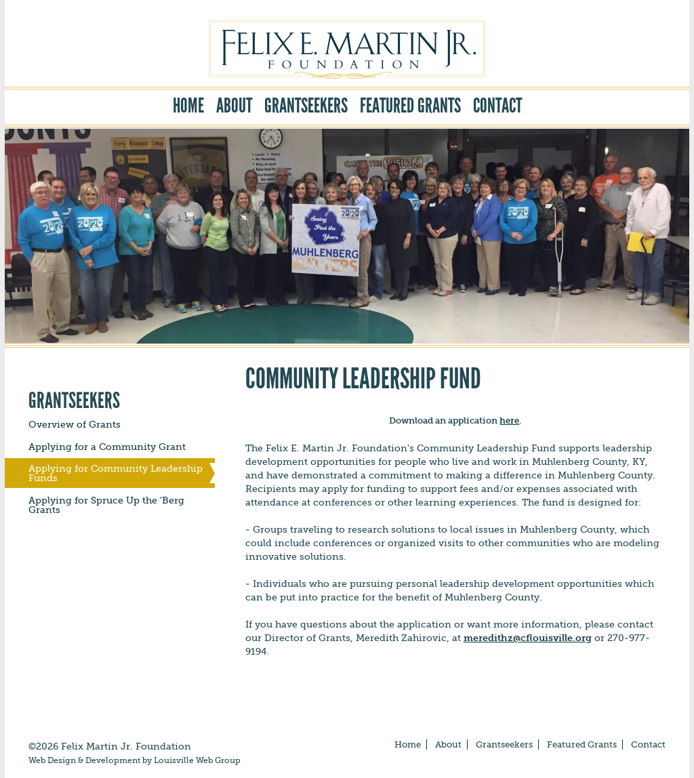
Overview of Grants (74, 424)
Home (188, 106)
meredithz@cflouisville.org (528, 637)
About (234, 106)
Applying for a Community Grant (107, 446)
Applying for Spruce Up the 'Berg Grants (106, 505)
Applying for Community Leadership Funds (115, 473)
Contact (497, 106)
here (509, 420)
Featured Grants (410, 106)
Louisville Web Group (197, 760)
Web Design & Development (84, 760)
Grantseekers (306, 106)
